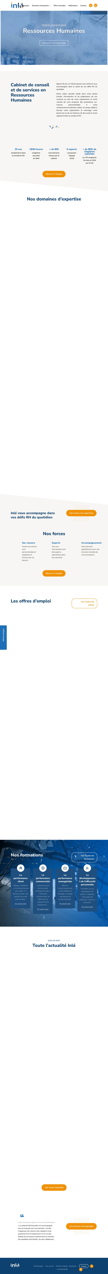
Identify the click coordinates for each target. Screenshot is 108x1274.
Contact (83, 6)
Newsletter (72, 1266)
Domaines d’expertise (40, 6)
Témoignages (38, 1266)
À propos (25, 6)
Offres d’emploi (59, 6)
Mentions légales (62, 1266)
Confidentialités (62, 1269)
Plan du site (49, 1266)
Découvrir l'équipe (54, 174)
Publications (73, 6)
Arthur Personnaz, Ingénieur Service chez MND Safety (36, 1222)
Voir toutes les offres (87, 603)
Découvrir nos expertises (54, 43)
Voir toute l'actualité (54, 1187)
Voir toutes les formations (87, 857)
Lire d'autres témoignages (81, 1226)
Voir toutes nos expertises (81, 513)
